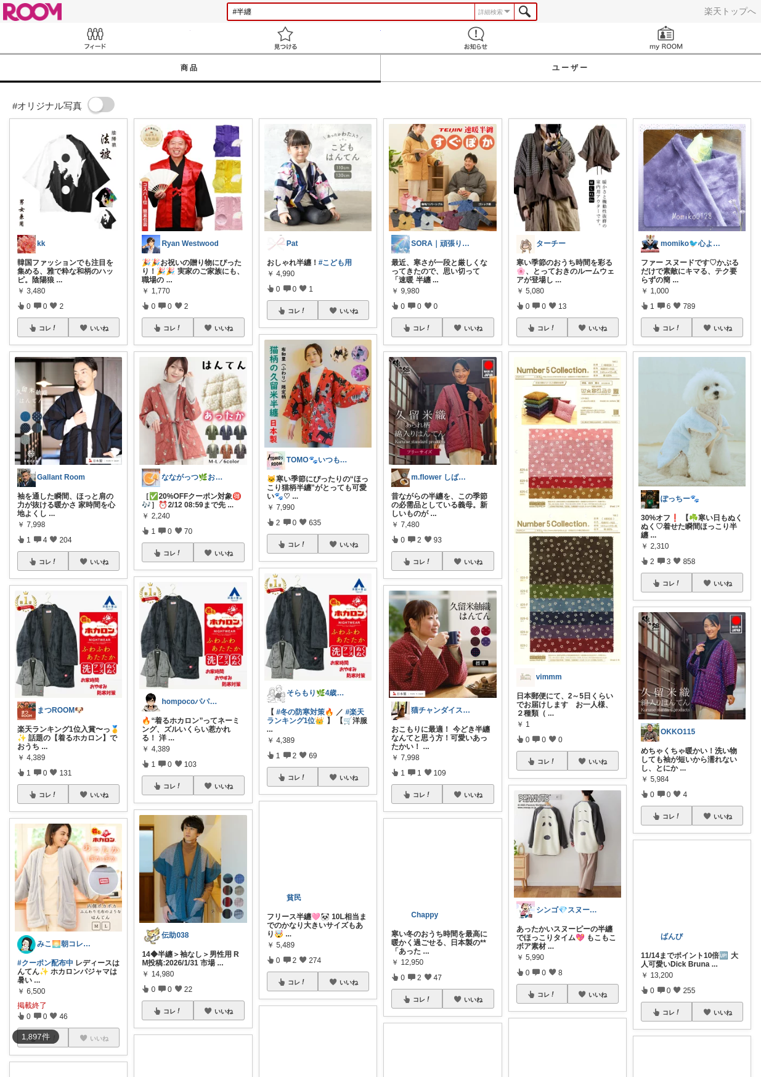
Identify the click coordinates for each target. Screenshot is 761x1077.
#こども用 (335, 262)
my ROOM (666, 38)
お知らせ (476, 38)
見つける (285, 38)
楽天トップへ (730, 11)
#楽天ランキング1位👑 (315, 716)
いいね (99, 328)
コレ (48, 328)
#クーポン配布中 (45, 963)
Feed (95, 38)
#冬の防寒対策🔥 (305, 712)
